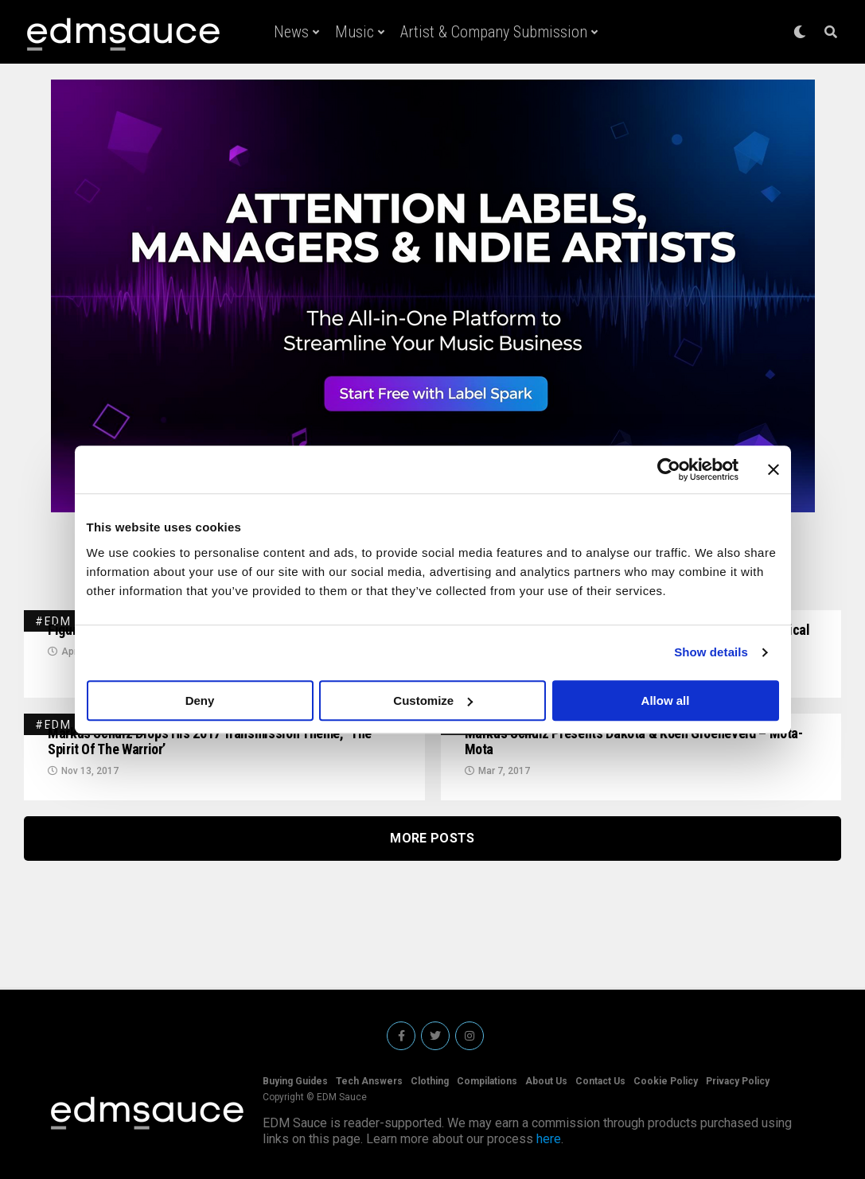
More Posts (432, 838)
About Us (546, 1081)
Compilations (487, 1081)
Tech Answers (369, 1081)
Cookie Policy (665, 1081)
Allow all (665, 700)
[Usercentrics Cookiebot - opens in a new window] (668, 469)
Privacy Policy (738, 1081)
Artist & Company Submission (493, 31)
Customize (433, 700)
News (291, 31)
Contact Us (600, 1081)
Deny (200, 700)
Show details (711, 652)
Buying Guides (295, 1081)
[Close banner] (773, 469)
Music (354, 31)
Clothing (430, 1081)
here (548, 1138)
